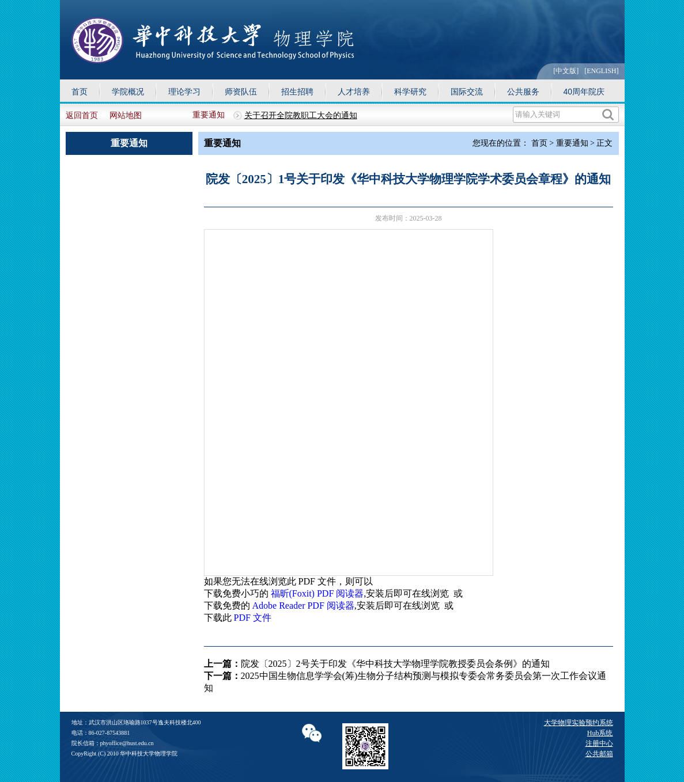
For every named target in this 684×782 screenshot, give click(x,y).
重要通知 (208, 115)
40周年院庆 (584, 91)
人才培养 (354, 91)
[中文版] (566, 71)
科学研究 (410, 91)
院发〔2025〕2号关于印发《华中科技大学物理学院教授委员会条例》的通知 (395, 664)
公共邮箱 (599, 754)
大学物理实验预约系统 (578, 723)
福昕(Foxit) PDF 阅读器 (317, 593)
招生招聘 (297, 91)
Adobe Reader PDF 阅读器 (303, 605)
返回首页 (82, 115)
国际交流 (467, 91)
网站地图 (125, 115)
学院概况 (128, 91)
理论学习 (184, 91)
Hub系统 (600, 733)
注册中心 (599, 743)
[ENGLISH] (601, 71)
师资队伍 (241, 91)
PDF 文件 (252, 617)
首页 (79, 91)
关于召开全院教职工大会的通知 (300, 115)
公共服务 (523, 91)
